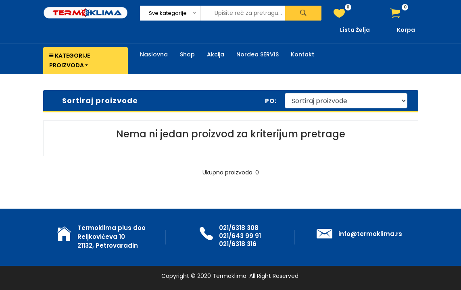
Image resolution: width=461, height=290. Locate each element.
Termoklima (229, 276)
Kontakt (302, 54)
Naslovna (154, 54)
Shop (187, 54)
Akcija (215, 54)
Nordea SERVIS (257, 54)
